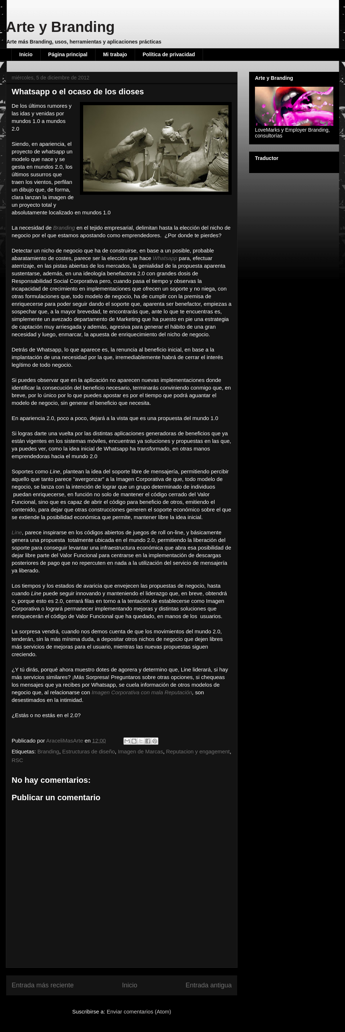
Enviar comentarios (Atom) (139, 1011)
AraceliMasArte (65, 740)
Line (17, 532)
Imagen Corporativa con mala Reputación (142, 692)
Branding (48, 751)
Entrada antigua (209, 985)
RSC (17, 760)
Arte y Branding (60, 27)
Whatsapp (165, 258)
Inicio (26, 54)
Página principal (68, 54)
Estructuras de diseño (88, 751)
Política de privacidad (169, 54)
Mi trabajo (115, 54)
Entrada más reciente (43, 985)
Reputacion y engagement (198, 751)
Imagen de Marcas (140, 751)
